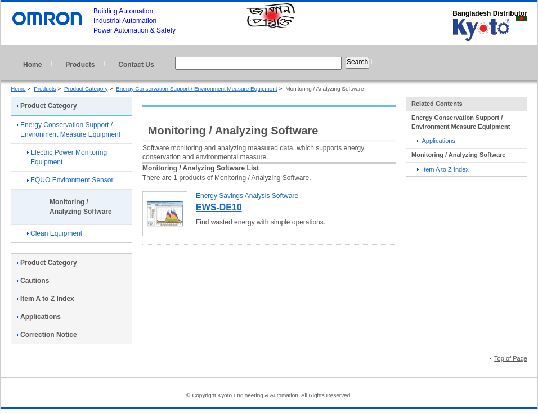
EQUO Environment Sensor (70, 180)
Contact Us (136, 65)
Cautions (33, 281)
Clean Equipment (54, 233)
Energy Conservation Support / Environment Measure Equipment (196, 89)
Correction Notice (47, 335)
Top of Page (508, 358)
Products (80, 65)
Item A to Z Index (443, 169)
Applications (436, 140)
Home (32, 65)
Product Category (85, 89)
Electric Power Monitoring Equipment (67, 157)
